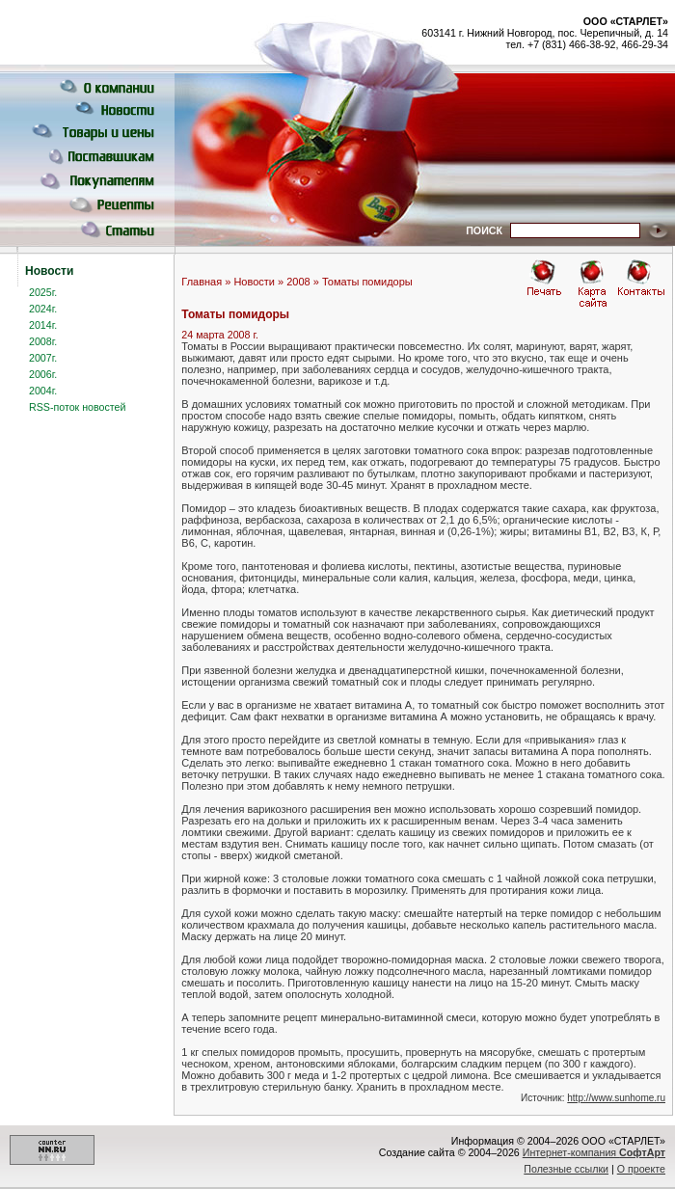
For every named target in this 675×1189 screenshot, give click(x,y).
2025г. (43, 292)
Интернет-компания (594, 1152)
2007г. (43, 358)
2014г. (43, 325)
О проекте (641, 1169)
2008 (298, 281)
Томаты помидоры (367, 281)
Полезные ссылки (566, 1169)
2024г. (43, 308)
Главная (201, 281)
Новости (254, 281)
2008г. (43, 341)
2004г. (43, 390)
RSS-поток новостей (77, 407)
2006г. (43, 374)
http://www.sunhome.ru (616, 1098)
